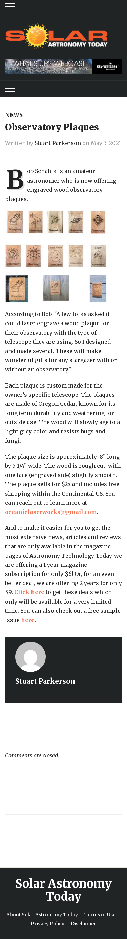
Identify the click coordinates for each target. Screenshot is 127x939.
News (14, 114)
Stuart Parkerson (58, 143)
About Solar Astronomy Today (42, 915)
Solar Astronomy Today (63, 890)
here (28, 620)
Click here (29, 592)
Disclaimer (83, 924)
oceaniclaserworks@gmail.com (51, 511)
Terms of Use (99, 915)
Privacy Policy (47, 924)
